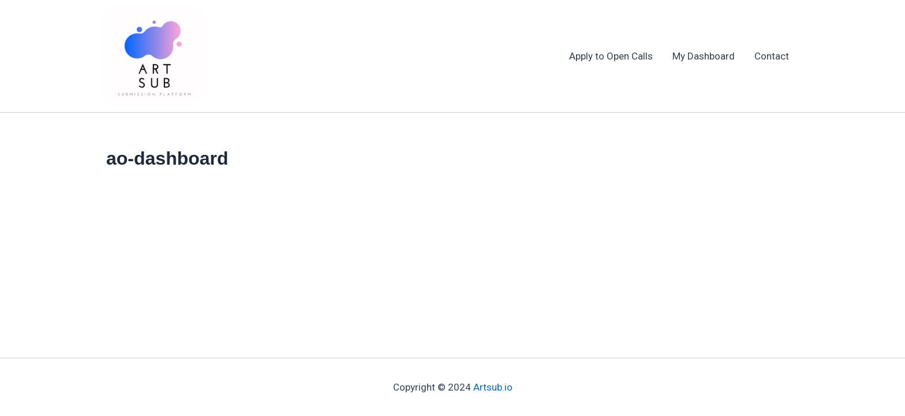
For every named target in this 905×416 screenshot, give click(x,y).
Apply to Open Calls (611, 56)
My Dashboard (703, 56)
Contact (771, 56)
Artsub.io (493, 387)
